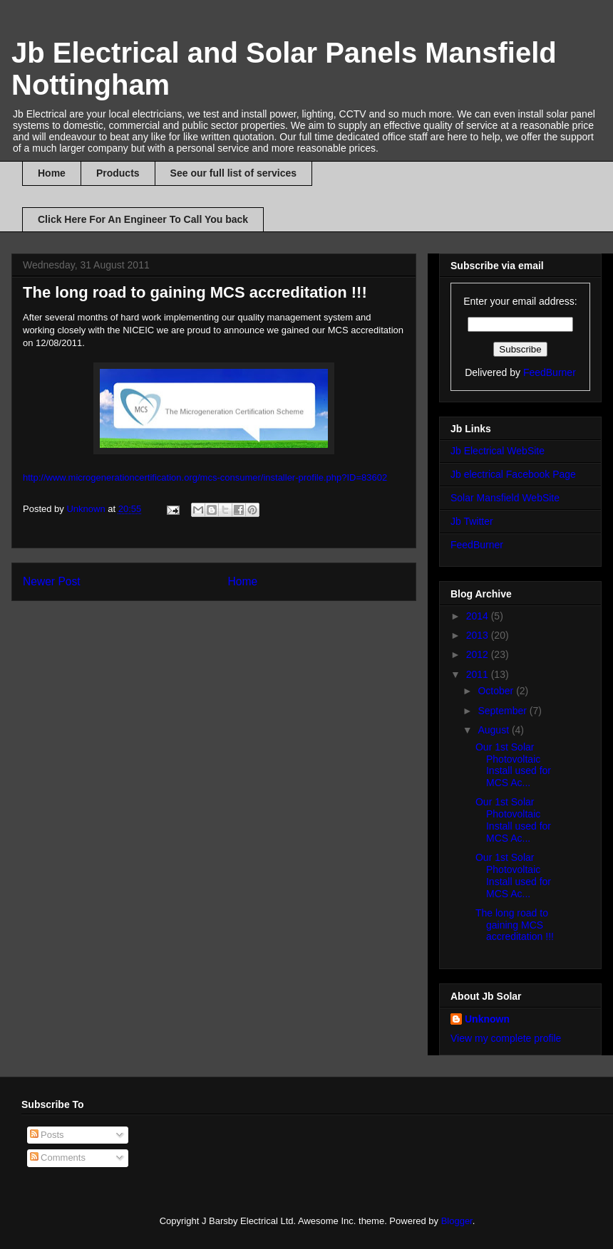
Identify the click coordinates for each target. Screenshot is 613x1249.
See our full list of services (233, 173)
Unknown (487, 1019)
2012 (478, 654)
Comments (58, 1157)
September (503, 710)
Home (52, 173)
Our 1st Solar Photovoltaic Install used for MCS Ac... (513, 764)
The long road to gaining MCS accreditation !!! (514, 925)
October (497, 690)
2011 (478, 674)
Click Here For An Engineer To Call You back (143, 219)
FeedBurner (549, 372)
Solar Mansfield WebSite (505, 497)
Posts (47, 1134)
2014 (478, 616)
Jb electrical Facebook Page (513, 474)
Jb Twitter (471, 521)
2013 (478, 635)
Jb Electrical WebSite (497, 450)
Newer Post (52, 581)
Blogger (457, 1221)
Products (118, 173)
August (494, 730)
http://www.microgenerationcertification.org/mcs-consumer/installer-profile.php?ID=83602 (205, 477)
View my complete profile (505, 1038)
